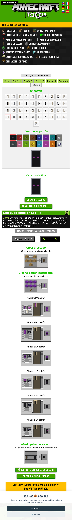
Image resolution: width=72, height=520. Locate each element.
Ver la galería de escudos (36, 75)
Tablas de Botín (36, 48)
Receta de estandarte (48, 39)
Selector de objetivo (47, 57)
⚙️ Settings (36, 514)
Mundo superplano (44, 30)
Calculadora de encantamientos (19, 35)
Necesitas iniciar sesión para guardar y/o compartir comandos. (36, 487)
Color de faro (41, 52)
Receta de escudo (12, 44)
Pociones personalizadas (16, 52)
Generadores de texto (14, 61)
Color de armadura (50, 35)
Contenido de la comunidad (15, 24)
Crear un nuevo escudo (36, 476)
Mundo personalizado (37, 44)
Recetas (25, 30)
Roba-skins (9, 30)
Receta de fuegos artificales (18, 39)
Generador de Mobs (13, 48)
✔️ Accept (36, 508)
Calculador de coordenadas (17, 56)
